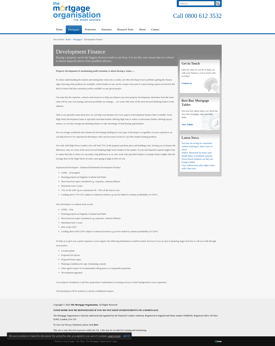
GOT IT (126, 336)
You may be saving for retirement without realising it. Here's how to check (197, 146)
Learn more (114, 336)
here (96, 324)
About (142, 29)
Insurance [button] (106, 29)
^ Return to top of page (63, 341)
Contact (155, 29)
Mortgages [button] (73, 29)
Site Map (80, 341)
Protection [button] (90, 29)
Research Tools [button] (125, 29)
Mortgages (77, 39)
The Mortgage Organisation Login (101, 341)
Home (59, 29)
